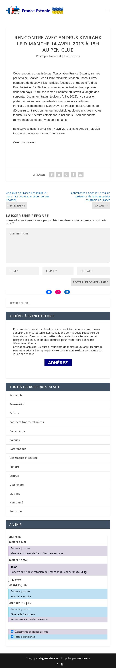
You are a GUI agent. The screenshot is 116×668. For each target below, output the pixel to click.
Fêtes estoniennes (23, 636)
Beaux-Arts (16, 404)
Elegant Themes (48, 658)
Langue (14, 475)
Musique (14, 493)
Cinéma (14, 413)
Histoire (14, 466)
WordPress (83, 658)
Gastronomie (17, 449)
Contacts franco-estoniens (26, 422)
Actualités (15, 395)
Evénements (72, 56)
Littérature (16, 484)
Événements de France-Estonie (29, 631)
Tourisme (15, 511)
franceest (55, 56)
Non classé (16, 502)
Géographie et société (23, 457)
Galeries (14, 440)
